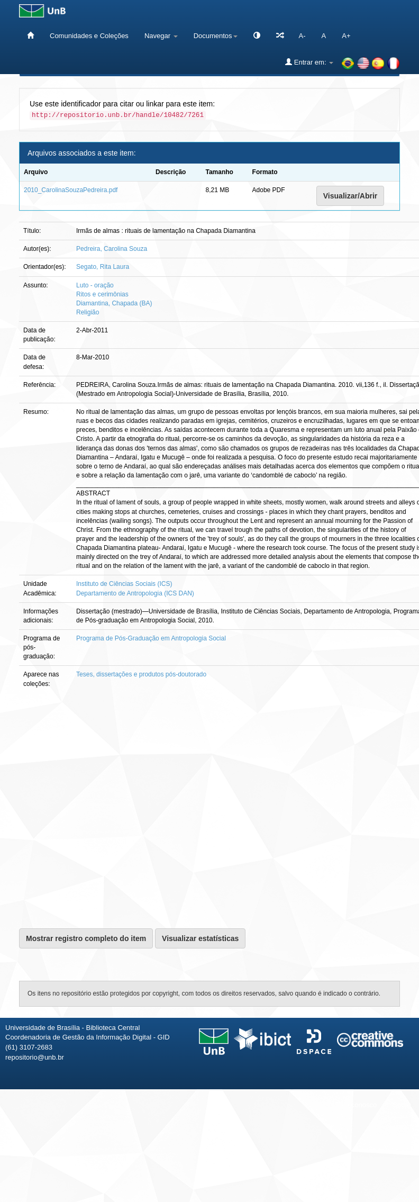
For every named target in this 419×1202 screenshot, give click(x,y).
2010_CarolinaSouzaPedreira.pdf (70, 190)
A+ (346, 36)
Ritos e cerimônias (102, 294)
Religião (87, 312)
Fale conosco (356, 1105)
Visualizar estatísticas (200, 938)
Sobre (402, 1105)
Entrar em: (309, 62)
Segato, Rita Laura (102, 266)
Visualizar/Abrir (350, 196)
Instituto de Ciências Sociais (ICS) (124, 584)
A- (302, 36)
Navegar (161, 36)
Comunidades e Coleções (89, 36)
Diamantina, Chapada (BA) (114, 303)
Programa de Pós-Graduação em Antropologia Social (151, 638)
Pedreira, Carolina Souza (111, 248)
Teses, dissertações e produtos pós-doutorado (141, 674)
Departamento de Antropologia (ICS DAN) (135, 593)
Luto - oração (95, 285)
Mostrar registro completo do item (86, 938)
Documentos (216, 36)
